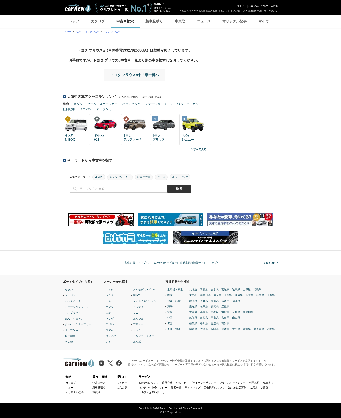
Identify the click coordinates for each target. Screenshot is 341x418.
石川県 (225, 300)
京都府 (215, 312)
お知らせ (181, 382)
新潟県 (193, 300)
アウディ (138, 306)
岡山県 (215, 317)
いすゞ (110, 341)
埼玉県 (217, 295)
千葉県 (228, 295)
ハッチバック (131, 104)
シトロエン (139, 330)
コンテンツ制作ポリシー (153, 387)
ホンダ (110, 306)
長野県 (204, 300)
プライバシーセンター (232, 382)
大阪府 (193, 312)
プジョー (138, 324)
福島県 (257, 289)
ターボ (161, 177)
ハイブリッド (73, 312)
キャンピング (180, 177)
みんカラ (122, 387)
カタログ (98, 21)
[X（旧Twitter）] (110, 363)
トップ (74, 21)
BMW (136, 295)
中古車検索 (125, 21)
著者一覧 (176, 387)
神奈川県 (205, 295)
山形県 (247, 289)
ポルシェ (138, 318)
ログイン (241, 6)
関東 (170, 295)
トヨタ (110, 289)
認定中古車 (143, 177)
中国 (170, 317)
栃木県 (249, 295)
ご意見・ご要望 (259, 387)
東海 (170, 306)
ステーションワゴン (158, 104)
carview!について (149, 382)
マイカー (265, 21)
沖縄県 (271, 329)
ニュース (204, 21)
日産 (108, 301)
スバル (110, 324)
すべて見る (199, 149)
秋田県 (236, 289)
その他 (69, 341)
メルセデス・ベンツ (145, 289)
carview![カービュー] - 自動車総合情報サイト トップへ (186, 262)
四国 (170, 323)
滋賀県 (225, 312)
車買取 (180, 21)
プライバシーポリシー (203, 382)
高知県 (225, 323)
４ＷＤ (99, 177)
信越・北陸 (174, 300)
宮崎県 (247, 329)
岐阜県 (204, 306)
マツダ (110, 318)
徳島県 (193, 323)
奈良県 (236, 312)
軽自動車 (69, 109)
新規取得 (253, 6)
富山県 (215, 300)
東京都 (193, 295)
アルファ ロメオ (143, 336)
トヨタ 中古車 (92, 31)
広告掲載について (214, 387)
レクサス (111, 295)
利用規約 (254, 382)
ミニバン (86, 109)
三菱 (108, 312)
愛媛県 (215, 323)
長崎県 (215, 329)
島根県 (204, 317)
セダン (78, 104)
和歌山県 (248, 312)
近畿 (170, 312)
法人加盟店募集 (237, 387)
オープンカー (105, 109)
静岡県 (215, 306)
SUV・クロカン (188, 104)
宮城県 (225, 289)
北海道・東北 (175, 289)
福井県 (236, 300)
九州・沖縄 (174, 329)
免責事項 (268, 382)
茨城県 (239, 295)
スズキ (110, 330)
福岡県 (193, 329)
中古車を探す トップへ (135, 262)
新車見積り (154, 21)
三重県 (225, 306)
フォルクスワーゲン (145, 301)
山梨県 (271, 295)
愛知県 (193, 306)
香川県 (204, 323)
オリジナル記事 (234, 21)
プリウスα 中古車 (111, 31)
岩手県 (215, 289)
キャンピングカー (120, 177)
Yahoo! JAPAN (269, 6)
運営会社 (167, 382)
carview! (67, 31)
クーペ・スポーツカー (102, 104)
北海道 (193, 289)
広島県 (225, 317)
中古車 (78, 31)
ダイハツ (111, 336)
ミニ (135, 312)
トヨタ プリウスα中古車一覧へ (134, 75)
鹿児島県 (259, 329)
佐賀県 (204, 329)
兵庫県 (204, 312)
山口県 (236, 317)
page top (269, 262)
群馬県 (260, 295)
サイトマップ (192, 387)
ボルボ (137, 341)
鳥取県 (193, 317)
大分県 (236, 329)
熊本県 (225, 329)
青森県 (204, 289)
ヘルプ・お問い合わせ (152, 392)
